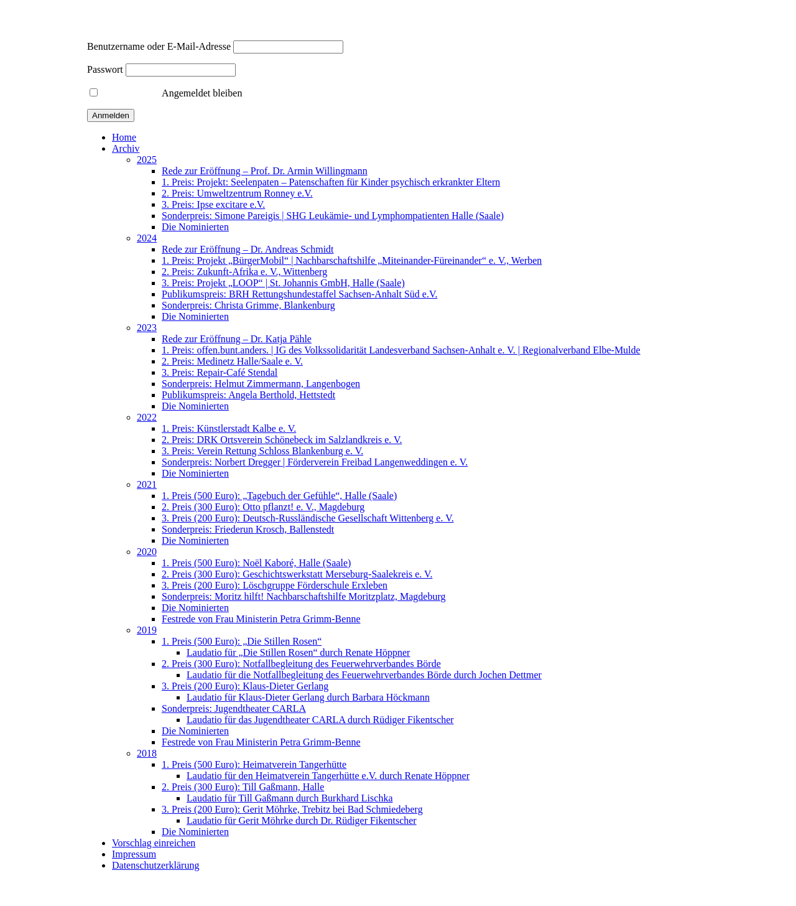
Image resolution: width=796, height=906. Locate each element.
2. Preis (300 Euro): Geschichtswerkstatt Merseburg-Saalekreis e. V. (297, 574)
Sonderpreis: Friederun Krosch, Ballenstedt (248, 529)
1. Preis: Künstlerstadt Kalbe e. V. (229, 428)
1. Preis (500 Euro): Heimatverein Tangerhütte (254, 764)
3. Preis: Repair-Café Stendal (219, 372)
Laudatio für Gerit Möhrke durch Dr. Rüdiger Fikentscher (302, 820)
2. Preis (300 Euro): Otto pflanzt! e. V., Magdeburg (263, 507)
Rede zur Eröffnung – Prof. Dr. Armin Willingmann (265, 171)
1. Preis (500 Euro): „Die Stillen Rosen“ (242, 641)
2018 (147, 753)
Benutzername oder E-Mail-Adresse (159, 46)
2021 (147, 484)
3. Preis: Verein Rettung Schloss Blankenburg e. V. (262, 451)
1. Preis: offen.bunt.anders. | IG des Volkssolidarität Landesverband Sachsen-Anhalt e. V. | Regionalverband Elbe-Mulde (401, 350)
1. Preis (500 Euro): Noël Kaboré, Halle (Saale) (256, 563)
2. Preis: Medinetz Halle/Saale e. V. (232, 361)
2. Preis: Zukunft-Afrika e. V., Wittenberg (244, 271)
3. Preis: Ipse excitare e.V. (213, 204)
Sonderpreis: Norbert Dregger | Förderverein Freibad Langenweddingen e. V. (315, 462)
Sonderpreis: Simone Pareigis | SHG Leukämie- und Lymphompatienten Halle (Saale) (333, 215)
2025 (147, 159)
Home (124, 137)
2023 (147, 327)
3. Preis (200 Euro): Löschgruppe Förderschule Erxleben (274, 585)
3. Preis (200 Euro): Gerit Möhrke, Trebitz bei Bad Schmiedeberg (292, 809)
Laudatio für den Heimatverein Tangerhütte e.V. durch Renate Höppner (328, 775)
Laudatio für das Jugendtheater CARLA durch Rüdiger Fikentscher (320, 719)
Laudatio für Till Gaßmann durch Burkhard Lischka (290, 798)
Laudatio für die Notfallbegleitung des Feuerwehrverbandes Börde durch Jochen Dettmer (364, 675)
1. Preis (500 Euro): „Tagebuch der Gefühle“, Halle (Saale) (279, 495)
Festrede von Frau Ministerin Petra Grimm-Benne (261, 619)
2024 (147, 238)
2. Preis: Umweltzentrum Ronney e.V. (237, 193)
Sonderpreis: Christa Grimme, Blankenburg (248, 305)
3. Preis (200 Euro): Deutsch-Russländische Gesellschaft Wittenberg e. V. (308, 518)
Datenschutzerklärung (155, 865)
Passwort (105, 69)
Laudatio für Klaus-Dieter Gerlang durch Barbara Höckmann (308, 697)
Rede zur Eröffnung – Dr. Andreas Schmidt (248, 249)
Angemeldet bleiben (166, 93)
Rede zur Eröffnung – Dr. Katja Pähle (237, 339)
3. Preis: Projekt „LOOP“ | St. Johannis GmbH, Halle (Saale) (283, 283)
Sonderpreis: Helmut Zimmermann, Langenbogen (261, 383)
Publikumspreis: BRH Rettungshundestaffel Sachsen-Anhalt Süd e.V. (299, 294)
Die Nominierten (195, 227)
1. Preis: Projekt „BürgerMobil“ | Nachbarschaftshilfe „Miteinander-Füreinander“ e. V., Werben (352, 260)
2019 (147, 630)
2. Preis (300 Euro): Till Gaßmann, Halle (243, 787)
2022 (147, 417)
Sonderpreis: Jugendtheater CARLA (234, 708)
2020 (147, 551)
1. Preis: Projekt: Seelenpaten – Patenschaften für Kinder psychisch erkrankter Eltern (331, 182)
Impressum (134, 854)
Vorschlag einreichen (153, 843)
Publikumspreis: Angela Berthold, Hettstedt (248, 395)
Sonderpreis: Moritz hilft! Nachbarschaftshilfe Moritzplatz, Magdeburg (303, 596)
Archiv (125, 148)
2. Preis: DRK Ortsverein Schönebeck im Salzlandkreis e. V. (282, 439)
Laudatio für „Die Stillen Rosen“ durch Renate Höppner (298, 652)
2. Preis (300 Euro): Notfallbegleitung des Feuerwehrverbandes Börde (301, 663)
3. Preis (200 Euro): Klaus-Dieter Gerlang (245, 686)
